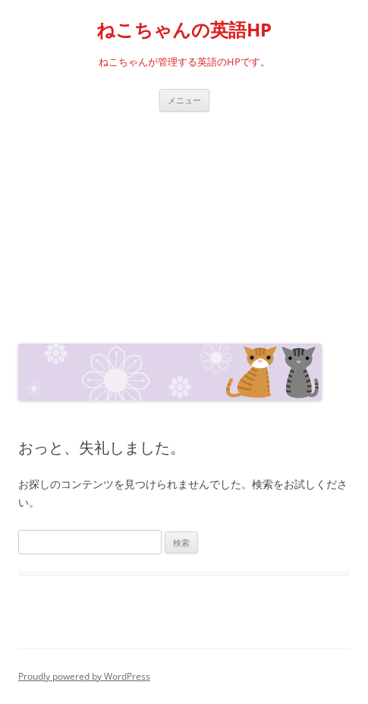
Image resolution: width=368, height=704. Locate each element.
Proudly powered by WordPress (84, 676)
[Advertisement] (184, 224)
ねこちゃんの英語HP (184, 30)
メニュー (184, 100)
